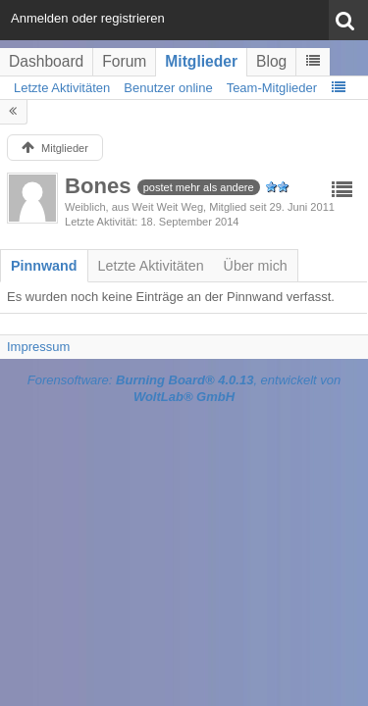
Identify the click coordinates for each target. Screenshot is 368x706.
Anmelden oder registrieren (88, 18)
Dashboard (46, 61)
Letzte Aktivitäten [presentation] (151, 266)
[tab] (44, 265)
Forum (124, 61)
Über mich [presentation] (256, 266)
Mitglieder (201, 61)
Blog (271, 61)
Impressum (38, 346)
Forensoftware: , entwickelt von (184, 388)
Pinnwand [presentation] (44, 266)
